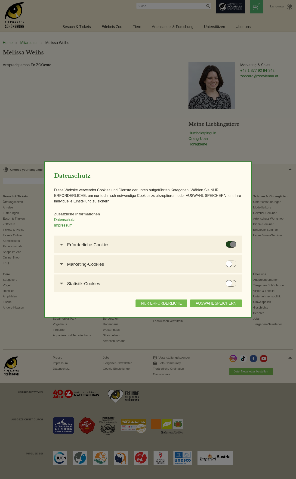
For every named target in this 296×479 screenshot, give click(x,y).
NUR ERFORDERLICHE (161, 303)
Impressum (63, 225)
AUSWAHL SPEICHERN (216, 303)
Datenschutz (64, 220)
